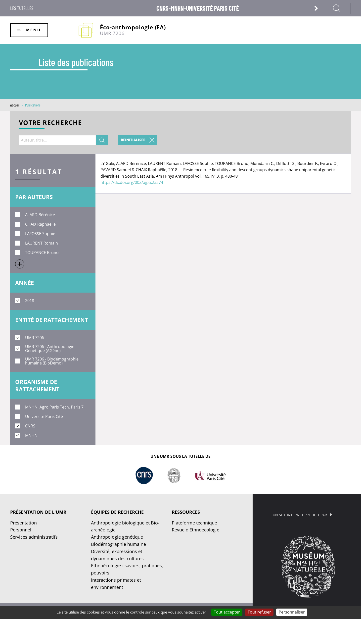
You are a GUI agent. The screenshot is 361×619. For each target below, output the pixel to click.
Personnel (20, 530)
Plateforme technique (194, 523)
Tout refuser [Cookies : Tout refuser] (259, 612)
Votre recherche (50, 123)
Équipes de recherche (117, 512)
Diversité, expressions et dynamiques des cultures (117, 555)
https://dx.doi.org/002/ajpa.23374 (131, 182)
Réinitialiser (133, 139)
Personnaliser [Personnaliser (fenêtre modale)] (292, 612)
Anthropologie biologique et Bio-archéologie (125, 526)
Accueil (14, 105)
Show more (19, 263)
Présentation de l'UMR (38, 512)
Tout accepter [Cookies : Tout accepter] (227, 612)
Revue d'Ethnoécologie (195, 530)
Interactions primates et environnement (116, 583)
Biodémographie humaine (118, 544)
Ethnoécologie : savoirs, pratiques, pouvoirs (127, 569)
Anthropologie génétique (117, 537)
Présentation (23, 523)
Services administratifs (34, 537)
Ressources (186, 512)
